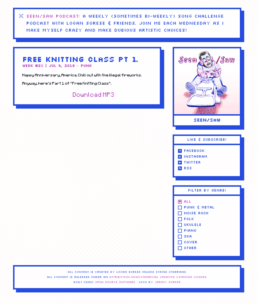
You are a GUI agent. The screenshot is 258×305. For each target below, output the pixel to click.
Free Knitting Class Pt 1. (80, 60)
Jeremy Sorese (168, 282)
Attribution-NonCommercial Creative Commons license (157, 277)
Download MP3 (94, 95)
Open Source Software (115, 282)
